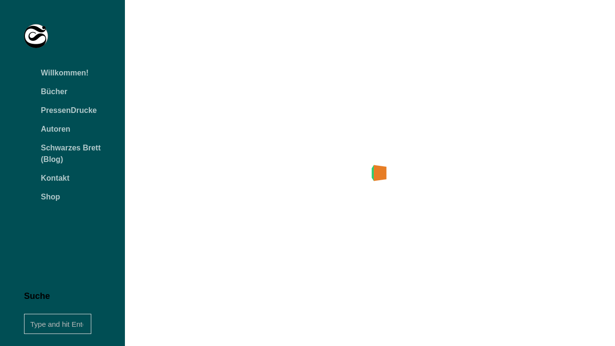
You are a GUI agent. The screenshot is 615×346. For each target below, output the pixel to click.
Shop (50, 197)
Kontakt (55, 178)
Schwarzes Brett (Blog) (71, 153)
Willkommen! (64, 73)
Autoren (55, 129)
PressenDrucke (69, 110)
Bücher (54, 91)
